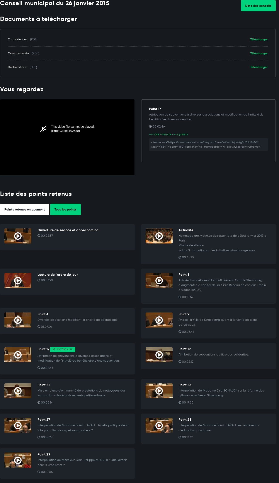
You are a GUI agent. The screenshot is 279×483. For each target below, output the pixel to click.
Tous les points (65, 209)
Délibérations (17, 67)
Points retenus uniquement (24, 209)
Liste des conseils (258, 5)
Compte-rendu (18, 53)
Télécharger (259, 39)
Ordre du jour (17, 39)
